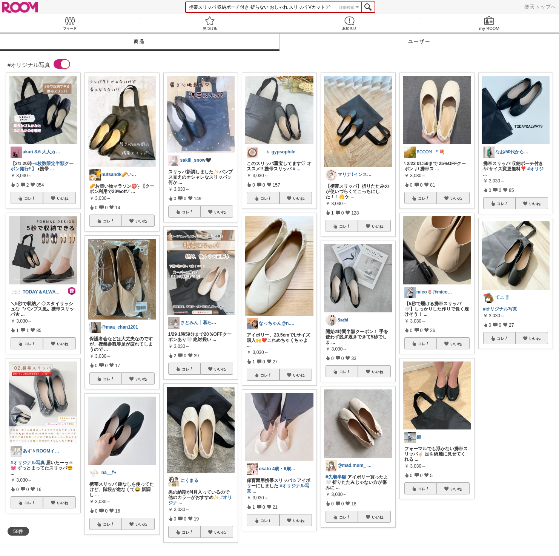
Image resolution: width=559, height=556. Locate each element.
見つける (210, 23)
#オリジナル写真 (28, 462)
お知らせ (349, 23)
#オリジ (535, 168)
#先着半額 (336, 477)
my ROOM (489, 23)
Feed (70, 23)
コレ (29, 198)
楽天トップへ (540, 7)
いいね (62, 198)
